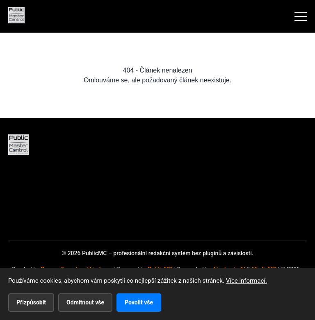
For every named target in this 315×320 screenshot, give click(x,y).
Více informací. (246, 280)
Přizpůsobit (31, 302)
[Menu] (300, 16)
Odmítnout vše (85, 302)
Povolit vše (139, 302)
